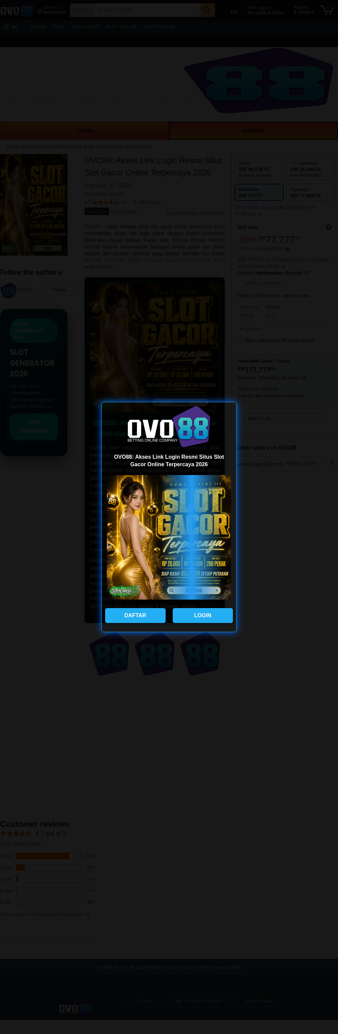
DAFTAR (135, 615)
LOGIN (202, 615)
